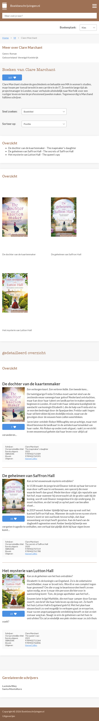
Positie (27, 123)
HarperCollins (31, 458)
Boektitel (28, 111)
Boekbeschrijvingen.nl (25, 5)
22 (13, 613)
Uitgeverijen (8, 716)
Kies (84, 27)
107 (12, 77)
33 (13, 518)
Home (5, 37)
